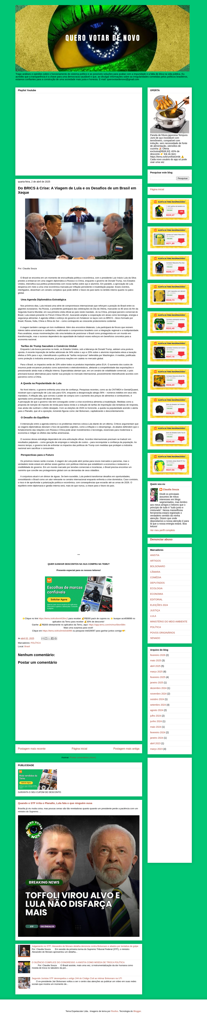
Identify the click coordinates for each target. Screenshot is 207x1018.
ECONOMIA (156, 594)
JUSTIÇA (155, 610)
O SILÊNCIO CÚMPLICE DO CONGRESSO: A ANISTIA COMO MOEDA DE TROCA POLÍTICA (78, 962)
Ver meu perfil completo (162, 530)
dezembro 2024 (158, 688)
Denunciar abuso (161, 539)
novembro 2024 (158, 693)
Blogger (137, 1011)
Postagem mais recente (32, 748)
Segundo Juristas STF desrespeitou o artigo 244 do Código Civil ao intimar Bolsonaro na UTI (77, 978)
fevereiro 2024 (157, 732)
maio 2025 (155, 660)
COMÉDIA (155, 577)
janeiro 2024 (156, 737)
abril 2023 (155, 743)
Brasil (27, 646)
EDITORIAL (156, 599)
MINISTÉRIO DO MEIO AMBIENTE (168, 621)
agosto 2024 (156, 710)
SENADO (155, 638)
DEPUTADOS (157, 582)
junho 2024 (156, 721)
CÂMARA (155, 571)
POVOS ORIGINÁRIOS (162, 632)
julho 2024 (155, 715)
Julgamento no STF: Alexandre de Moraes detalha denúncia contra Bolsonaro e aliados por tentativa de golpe (85, 946)
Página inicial (79, 748)
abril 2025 (155, 666)
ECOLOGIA (156, 588)
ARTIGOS (155, 560)
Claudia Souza (171, 489)
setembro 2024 (158, 704)
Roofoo (114, 1011)
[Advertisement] (169, 809)
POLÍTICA (36, 643)
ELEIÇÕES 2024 (159, 605)
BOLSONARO (157, 566)
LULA (153, 616)
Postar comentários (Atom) (83, 757)
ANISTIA (154, 555)
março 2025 (156, 671)
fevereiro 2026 (157, 655)
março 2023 (156, 749)
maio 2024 (155, 727)
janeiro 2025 (156, 682)
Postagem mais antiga (126, 748)
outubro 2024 (157, 699)
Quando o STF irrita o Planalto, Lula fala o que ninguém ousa (55, 803)
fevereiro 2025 (157, 677)
